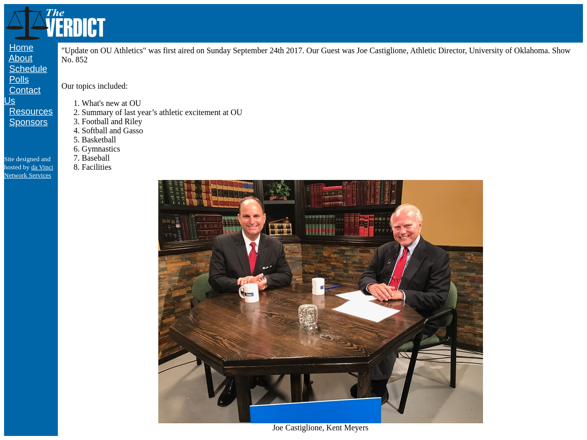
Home (21, 48)
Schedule (28, 69)
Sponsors (28, 122)
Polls (19, 80)
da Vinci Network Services (28, 171)
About (20, 58)
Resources (31, 111)
